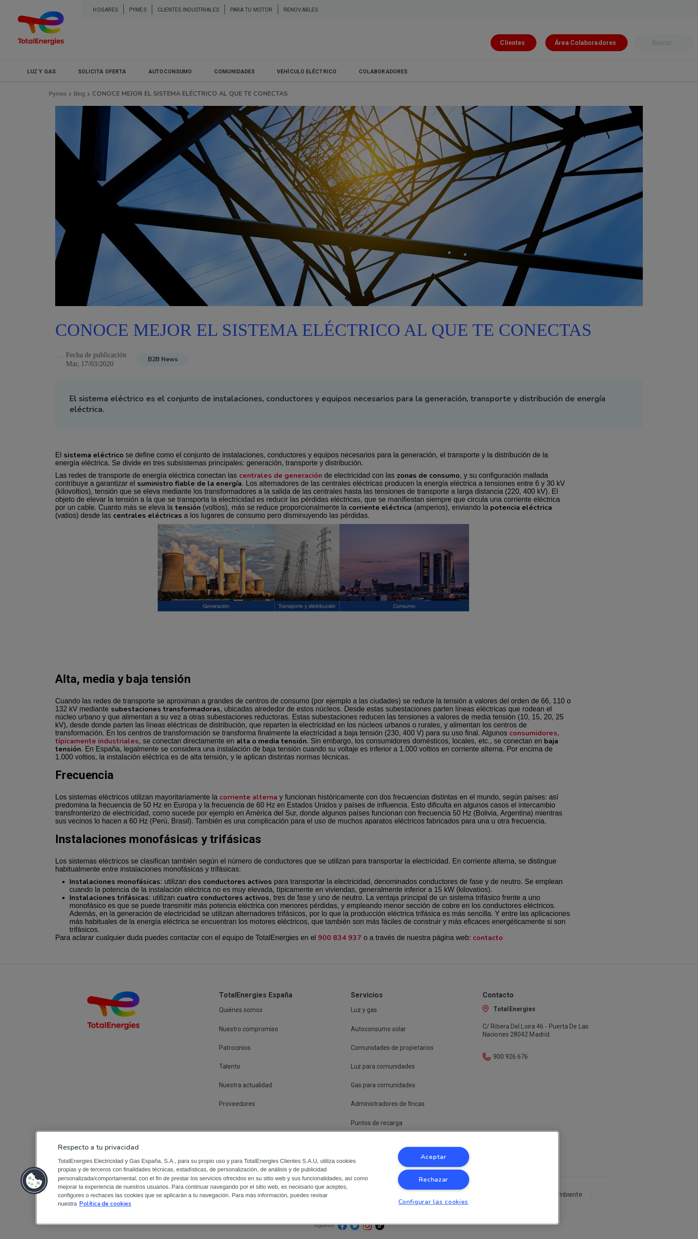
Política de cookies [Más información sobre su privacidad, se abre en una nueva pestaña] (105, 1204)
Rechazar (433, 1179)
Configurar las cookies (433, 1201)
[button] (34, 1180)
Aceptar (433, 1156)
